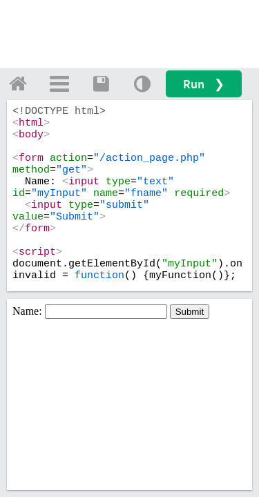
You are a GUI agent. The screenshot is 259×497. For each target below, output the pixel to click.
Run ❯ (203, 84)
